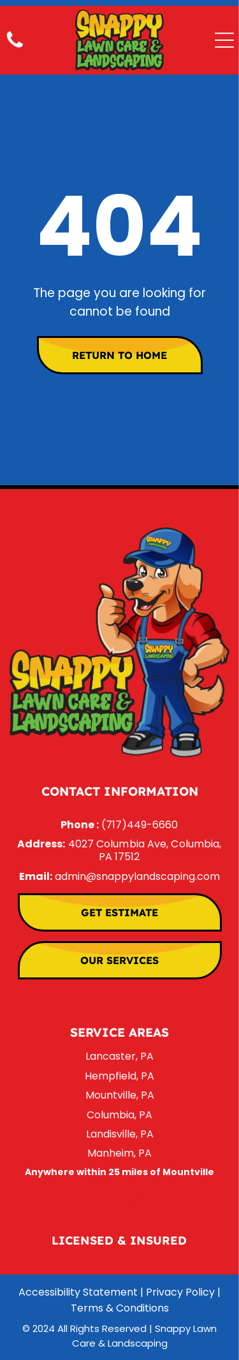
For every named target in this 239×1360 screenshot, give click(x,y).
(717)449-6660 (139, 824)
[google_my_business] (135, 1202)
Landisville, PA (120, 1134)
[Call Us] (15, 47)
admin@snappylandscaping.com (137, 876)
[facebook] (104, 1202)
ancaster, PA (122, 1056)
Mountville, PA (119, 1095)
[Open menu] (224, 40)
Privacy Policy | (183, 1292)
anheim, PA (124, 1153)
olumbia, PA (123, 1115)
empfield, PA (123, 1076)
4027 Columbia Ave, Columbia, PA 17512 (145, 850)
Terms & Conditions (120, 1308)
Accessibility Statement (78, 1292)
